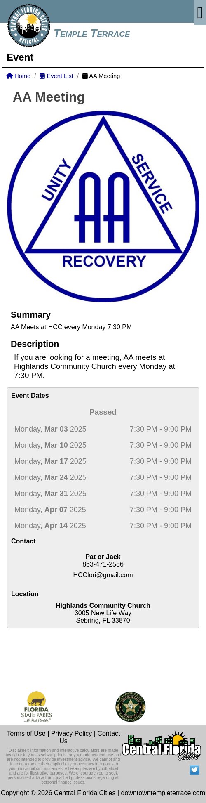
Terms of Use (26, 733)
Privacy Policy (71, 733)
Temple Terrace (92, 33)
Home (18, 76)
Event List (56, 76)
